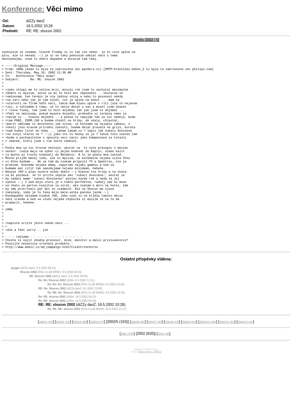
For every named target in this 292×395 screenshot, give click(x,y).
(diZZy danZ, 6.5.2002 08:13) (33, 307)
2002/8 (172, 361)
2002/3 (80, 361)
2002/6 (138, 361)
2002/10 (207, 361)
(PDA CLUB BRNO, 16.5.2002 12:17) (86, 348)
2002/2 (63, 361)
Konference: (23, 9)
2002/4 (97, 361)
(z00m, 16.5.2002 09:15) (67, 336)
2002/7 (155, 361)
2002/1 (46, 361)
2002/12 (245, 361)
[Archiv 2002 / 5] (146, 40)
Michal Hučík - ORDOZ (150, 391)
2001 (127, 373)
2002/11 (227, 361)
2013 (163, 373)
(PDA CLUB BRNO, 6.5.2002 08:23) (50, 311)
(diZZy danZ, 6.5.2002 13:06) (70, 328)
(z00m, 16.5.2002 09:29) (67, 340)
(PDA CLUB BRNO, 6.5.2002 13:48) (85, 324)
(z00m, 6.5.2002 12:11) (66, 320)
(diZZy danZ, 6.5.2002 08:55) (58, 315)
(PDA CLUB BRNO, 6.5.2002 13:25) (86, 332)
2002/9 (189, 361)
